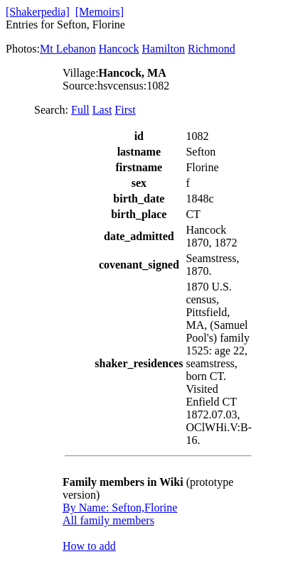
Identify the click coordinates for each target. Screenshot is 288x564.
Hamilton (163, 49)
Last (102, 110)
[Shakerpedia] (38, 12)
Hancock (119, 49)
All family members (108, 520)
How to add (89, 546)
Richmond (211, 49)
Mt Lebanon (68, 49)
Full (80, 110)
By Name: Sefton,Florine (120, 507)
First (124, 110)
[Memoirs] (99, 12)
